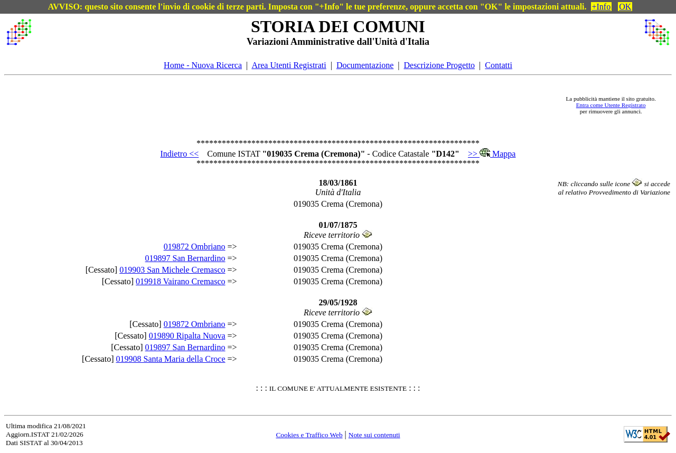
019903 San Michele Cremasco (172, 269)
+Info (601, 6)
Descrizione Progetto (439, 65)
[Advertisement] (296, 105)
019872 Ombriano (195, 246)
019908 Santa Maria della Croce (171, 358)
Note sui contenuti (374, 435)
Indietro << (180, 153)
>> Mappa (491, 153)
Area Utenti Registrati (288, 65)
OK (625, 6)
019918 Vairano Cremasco (180, 281)
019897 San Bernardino (185, 258)
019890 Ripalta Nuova (187, 335)
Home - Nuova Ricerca (203, 65)
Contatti (498, 65)
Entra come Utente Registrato (611, 105)
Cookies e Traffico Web (309, 435)
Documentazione (364, 65)
